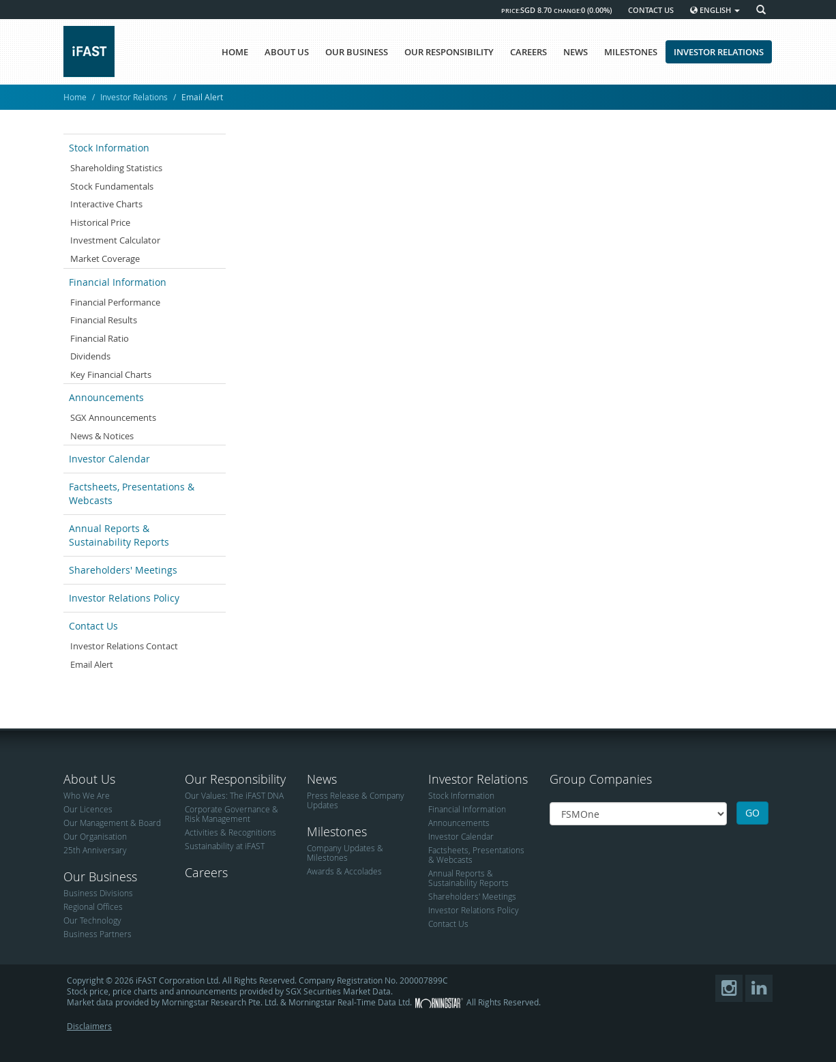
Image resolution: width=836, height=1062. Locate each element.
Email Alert (91, 664)
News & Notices (102, 436)
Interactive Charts (106, 204)
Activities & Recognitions (230, 832)
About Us (89, 779)
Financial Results (103, 320)
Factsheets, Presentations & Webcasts (131, 493)
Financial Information (117, 282)
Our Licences (88, 808)
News (322, 779)
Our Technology (92, 920)
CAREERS (528, 52)
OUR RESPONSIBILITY (449, 52)
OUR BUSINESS (356, 52)
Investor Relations (134, 96)
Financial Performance (115, 302)
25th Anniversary (95, 849)
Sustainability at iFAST (225, 845)
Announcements (106, 397)
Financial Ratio (99, 338)
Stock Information (109, 147)
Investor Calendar (109, 458)
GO (752, 812)
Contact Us (93, 625)
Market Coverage (105, 258)
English (715, 10)
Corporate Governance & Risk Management (231, 813)
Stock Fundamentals (111, 186)
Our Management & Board (112, 822)
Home (75, 96)
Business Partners (97, 933)
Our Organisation (95, 836)
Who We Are (86, 795)
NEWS (575, 52)
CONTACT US (651, 10)
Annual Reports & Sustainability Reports (119, 535)
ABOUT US (287, 52)
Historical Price (100, 222)
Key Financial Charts (110, 374)
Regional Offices (93, 906)
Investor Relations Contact (124, 646)
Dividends (90, 356)
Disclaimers (89, 1025)
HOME (235, 52)
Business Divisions (98, 892)
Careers (206, 872)
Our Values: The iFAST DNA (234, 795)
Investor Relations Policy (124, 597)
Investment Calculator (115, 240)
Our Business (100, 876)
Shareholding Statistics (116, 168)
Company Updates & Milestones (345, 852)
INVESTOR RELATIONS (719, 52)
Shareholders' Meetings (123, 569)
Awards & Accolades (344, 871)
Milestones (337, 831)
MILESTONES (630, 52)
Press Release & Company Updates (355, 800)
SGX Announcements (113, 417)
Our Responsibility (235, 779)
